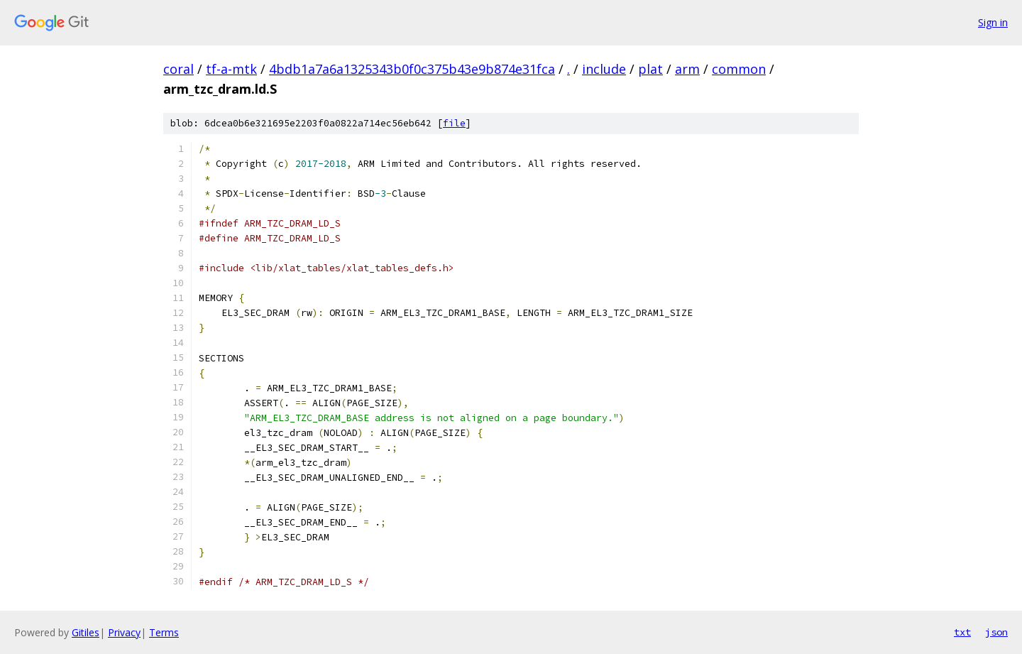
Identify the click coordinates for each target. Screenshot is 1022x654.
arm (687, 68)
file (454, 123)
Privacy (124, 632)
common (739, 68)
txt (962, 632)
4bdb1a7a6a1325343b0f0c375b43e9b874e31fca (412, 68)
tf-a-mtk (231, 68)
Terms (164, 632)
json (996, 632)
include (604, 68)
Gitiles (85, 632)
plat (650, 68)
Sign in (993, 22)
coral (178, 68)
